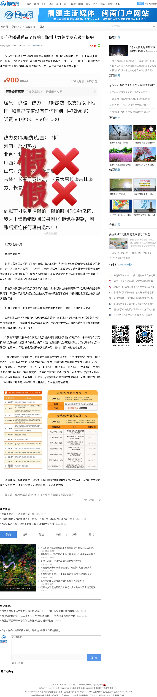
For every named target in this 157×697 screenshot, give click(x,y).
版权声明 (54, 684)
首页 (29, 4)
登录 (14, 663)
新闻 (36, 4)
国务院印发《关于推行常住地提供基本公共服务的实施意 (68, 554)
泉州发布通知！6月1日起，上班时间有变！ (143, 194)
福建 (73, 4)
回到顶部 (99, 684)
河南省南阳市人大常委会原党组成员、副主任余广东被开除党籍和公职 (38, 611)
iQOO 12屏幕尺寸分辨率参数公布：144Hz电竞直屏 (28, 524)
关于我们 (63, 684)
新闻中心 (16, 26)
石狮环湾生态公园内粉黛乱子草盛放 (120, 165)
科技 (110, 4)
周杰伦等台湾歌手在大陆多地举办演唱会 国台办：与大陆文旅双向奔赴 (38, 615)
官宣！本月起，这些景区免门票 (18, 514)
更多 (117, 4)
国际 (88, 4)
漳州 (58, 4)
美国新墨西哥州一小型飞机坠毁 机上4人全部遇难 (27, 620)
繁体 (155, 4)
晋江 (51, 4)
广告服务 (81, 684)
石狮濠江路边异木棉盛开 (144, 165)
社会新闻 (30, 26)
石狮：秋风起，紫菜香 (119, 143)
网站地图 (90, 684)
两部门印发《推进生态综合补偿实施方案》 (61, 561)
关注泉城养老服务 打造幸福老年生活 (129, 234)
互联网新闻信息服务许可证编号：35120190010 (112, 692)
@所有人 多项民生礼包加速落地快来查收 (132, 85)
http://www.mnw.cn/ (35, 46)
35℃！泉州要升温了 (118, 194)
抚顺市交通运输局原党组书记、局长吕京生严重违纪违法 (68, 587)
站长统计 (114, 688)
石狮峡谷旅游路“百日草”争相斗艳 (144, 143)
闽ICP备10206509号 (84, 692)
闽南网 (4, 26)
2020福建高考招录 (121, 258)
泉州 (43, 4)
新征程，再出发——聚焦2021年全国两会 (132, 253)
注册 (147, 4)
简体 (151, 4)
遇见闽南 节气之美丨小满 (144, 215)
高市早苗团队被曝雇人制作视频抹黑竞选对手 (62, 581)
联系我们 (72, 684)
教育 (95, 4)
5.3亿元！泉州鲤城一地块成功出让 (120, 215)
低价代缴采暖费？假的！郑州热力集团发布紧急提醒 (33, 630)
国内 (80, 4)
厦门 (66, 4)
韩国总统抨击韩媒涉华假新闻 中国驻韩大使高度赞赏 (66, 567)
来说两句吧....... (56, 645)
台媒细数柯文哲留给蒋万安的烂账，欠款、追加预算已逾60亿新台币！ (38, 519)
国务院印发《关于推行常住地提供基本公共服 (134, 66)
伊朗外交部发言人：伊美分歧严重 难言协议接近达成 (66, 574)
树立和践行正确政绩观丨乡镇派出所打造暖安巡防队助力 (68, 548)
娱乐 (102, 4)
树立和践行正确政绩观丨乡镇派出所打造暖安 (134, 61)
